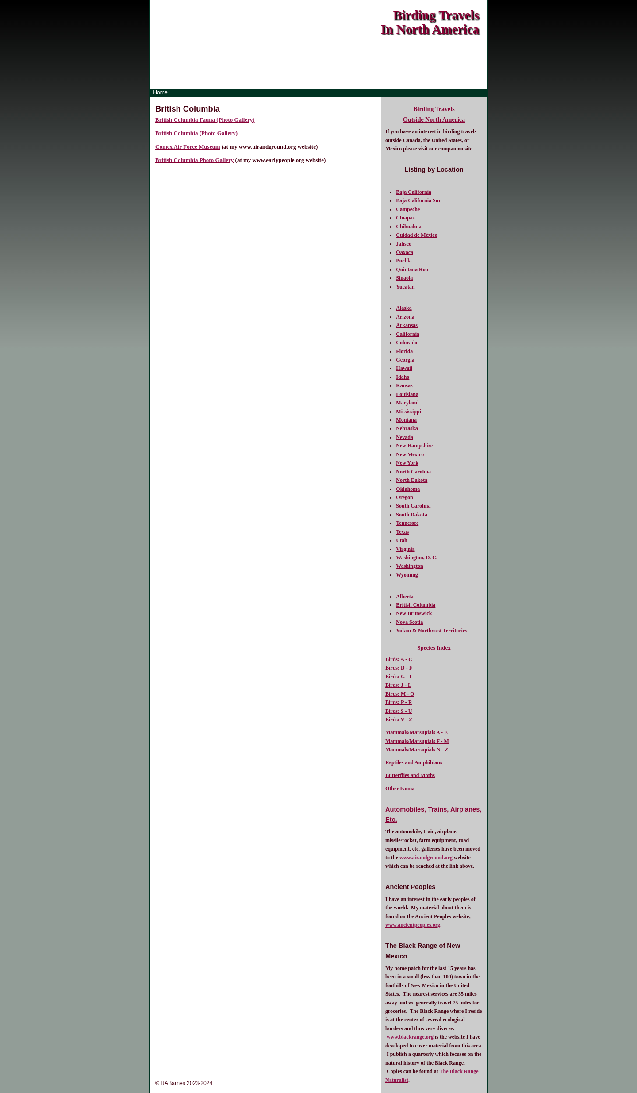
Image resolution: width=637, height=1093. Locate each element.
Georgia (405, 360)
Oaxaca (404, 252)
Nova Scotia (409, 622)
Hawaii (404, 368)
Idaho (402, 377)
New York (407, 463)
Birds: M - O (399, 694)
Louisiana (407, 394)
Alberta (404, 596)
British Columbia (415, 605)
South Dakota (411, 515)
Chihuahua (408, 226)
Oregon (404, 497)
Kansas (404, 385)
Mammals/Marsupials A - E (416, 732)
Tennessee (407, 523)
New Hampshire (414, 446)
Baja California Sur (418, 200)
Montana (406, 420)
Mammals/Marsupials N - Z (416, 750)
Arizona (405, 317)
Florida (404, 351)
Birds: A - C (398, 659)
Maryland (407, 403)
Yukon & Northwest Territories (431, 630)
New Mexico (410, 454)
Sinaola (404, 278)
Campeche (408, 209)
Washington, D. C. (416, 557)
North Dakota (411, 480)
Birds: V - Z (398, 719)
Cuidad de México (416, 235)
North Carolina (413, 472)
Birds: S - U (398, 711)
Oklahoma (408, 489)
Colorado (407, 342)
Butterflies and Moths (410, 775)
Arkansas (407, 325)
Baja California (413, 192)
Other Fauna (399, 788)
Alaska (403, 308)
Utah (401, 540)
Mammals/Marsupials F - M (417, 741)
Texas (402, 532)
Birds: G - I (398, 677)
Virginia (405, 549)
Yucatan (405, 287)
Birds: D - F (398, 668)
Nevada (404, 437)
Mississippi (408, 411)
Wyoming (407, 575)
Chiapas (405, 218)
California (407, 334)
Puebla (403, 261)
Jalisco (403, 244)
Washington (409, 566)
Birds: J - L (398, 685)
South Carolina (413, 506)
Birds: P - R (398, 702)
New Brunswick (414, 613)
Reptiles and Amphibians (413, 762)
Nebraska (407, 428)
